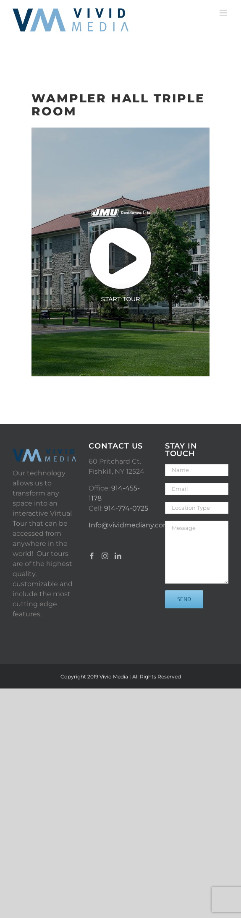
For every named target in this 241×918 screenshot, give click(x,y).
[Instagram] (105, 556)
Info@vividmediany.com (129, 525)
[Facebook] (92, 556)
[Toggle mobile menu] (224, 12)
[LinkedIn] (118, 556)
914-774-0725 (126, 508)
